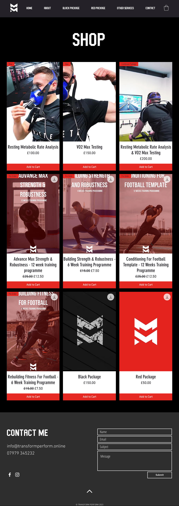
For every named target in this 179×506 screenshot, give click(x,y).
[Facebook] (9, 474)
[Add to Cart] (33, 167)
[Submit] (159, 475)
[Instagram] (17, 474)
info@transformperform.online (36, 446)
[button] (125, 8)
